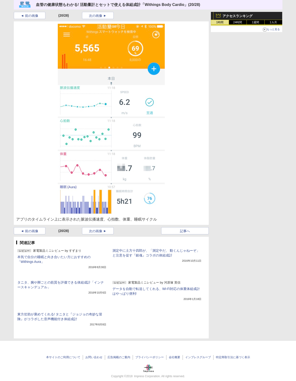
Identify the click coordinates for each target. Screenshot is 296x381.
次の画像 (95, 16)
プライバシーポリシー (149, 357)
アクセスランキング (237, 16)
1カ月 (273, 22)
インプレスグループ (198, 357)
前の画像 (31, 16)
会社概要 (174, 357)
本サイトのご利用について (63, 357)
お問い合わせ (93, 357)
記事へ (185, 231)
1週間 (255, 22)
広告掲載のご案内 (118, 357)
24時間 (237, 22)
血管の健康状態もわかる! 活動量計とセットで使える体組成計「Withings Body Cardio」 (112, 5)
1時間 (219, 22)
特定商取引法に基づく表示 (233, 357)
